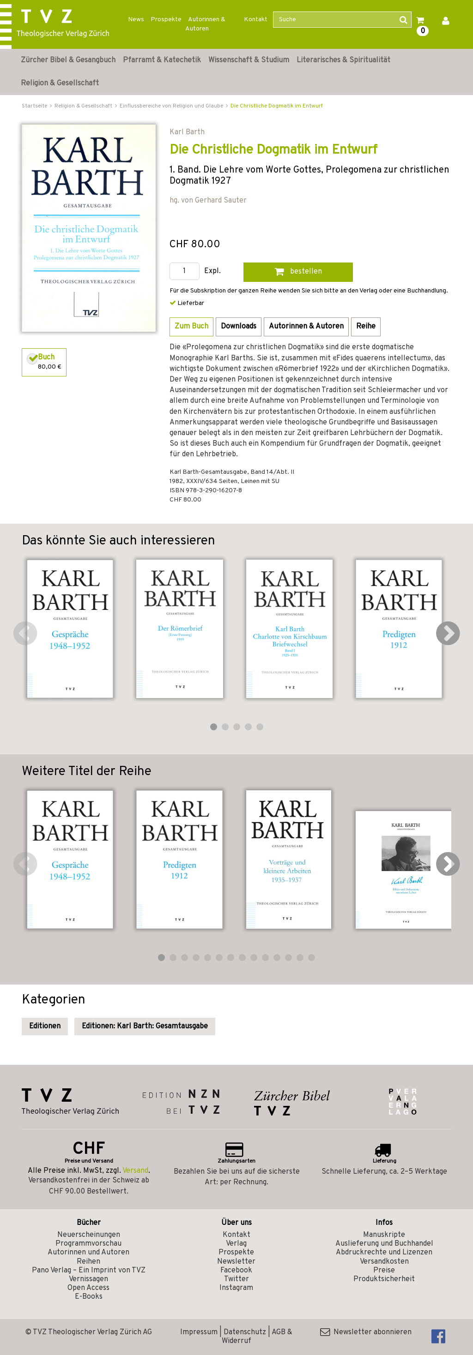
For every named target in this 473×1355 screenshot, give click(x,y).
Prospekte (166, 20)
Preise (384, 1270)
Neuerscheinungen (88, 1235)
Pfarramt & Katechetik (162, 60)
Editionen (45, 1026)
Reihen (88, 1261)
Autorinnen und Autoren (88, 1252)
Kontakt (255, 20)
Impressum (199, 1332)
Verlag (236, 1243)
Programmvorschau (88, 1243)
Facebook (236, 1270)
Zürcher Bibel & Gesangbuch (68, 60)
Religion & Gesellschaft (60, 83)
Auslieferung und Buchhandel (384, 1243)
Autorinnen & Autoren (205, 24)
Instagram (236, 1288)
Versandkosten (384, 1261)
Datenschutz (245, 1332)
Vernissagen (88, 1279)
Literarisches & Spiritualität (343, 60)
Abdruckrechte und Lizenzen (384, 1252)
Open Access (88, 1288)
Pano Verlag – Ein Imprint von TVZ (89, 1270)
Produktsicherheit (384, 1279)
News (136, 20)
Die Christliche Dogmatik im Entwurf (276, 106)
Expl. (212, 271)
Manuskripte (384, 1235)
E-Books (89, 1296)
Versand (135, 1171)
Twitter (236, 1279)
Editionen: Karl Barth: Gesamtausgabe (145, 1026)
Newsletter (236, 1261)
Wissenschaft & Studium (248, 60)
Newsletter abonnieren (366, 1332)
